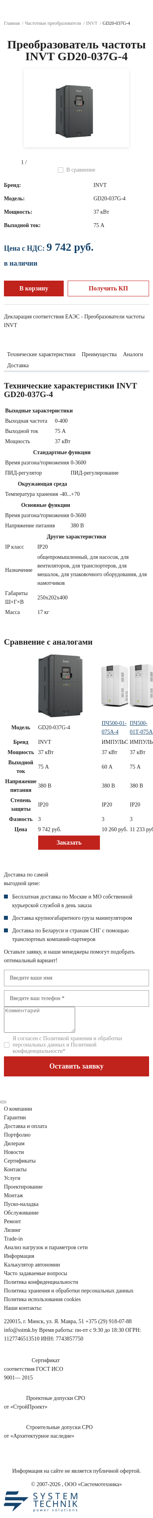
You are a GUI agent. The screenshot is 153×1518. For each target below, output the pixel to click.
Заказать (69, 842)
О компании (18, 1114)
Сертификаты (20, 1166)
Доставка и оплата (25, 1131)
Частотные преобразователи (53, 23)
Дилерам (14, 1148)
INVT (92, 23)
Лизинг (12, 1235)
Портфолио (17, 1140)
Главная (12, 23)
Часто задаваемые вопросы (35, 1278)
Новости (14, 1157)
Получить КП (108, 288)
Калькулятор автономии (32, 1269)
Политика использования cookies (42, 1304)
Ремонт (12, 1226)
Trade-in (13, 1243)
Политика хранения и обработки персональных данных (69, 1295)
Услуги (12, 1183)
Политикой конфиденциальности (54, 1053)
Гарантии (15, 1122)
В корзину (33, 288)
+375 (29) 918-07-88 (108, 1326)
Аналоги (133, 354)
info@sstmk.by (21, 1335)
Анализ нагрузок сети (46, 1252)
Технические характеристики (41, 354)
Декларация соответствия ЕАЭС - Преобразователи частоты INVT (74, 321)
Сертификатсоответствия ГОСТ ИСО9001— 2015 (33, 1373)
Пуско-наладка (21, 1209)
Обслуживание (21, 1217)
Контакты (15, 1174)
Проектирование (23, 1191)
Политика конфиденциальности (41, 1287)
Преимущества (99, 354)
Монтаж (13, 1200)
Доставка (18, 365)
